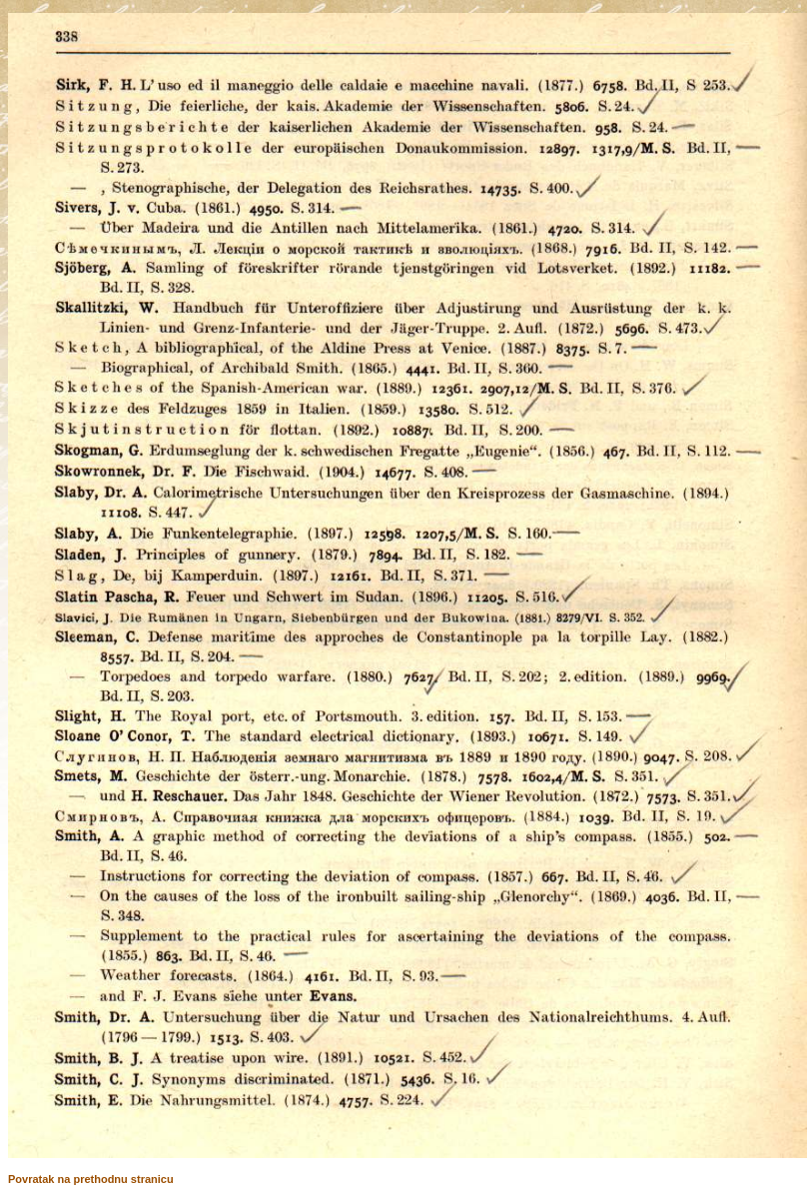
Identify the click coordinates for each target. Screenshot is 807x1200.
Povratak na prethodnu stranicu (91, 1179)
